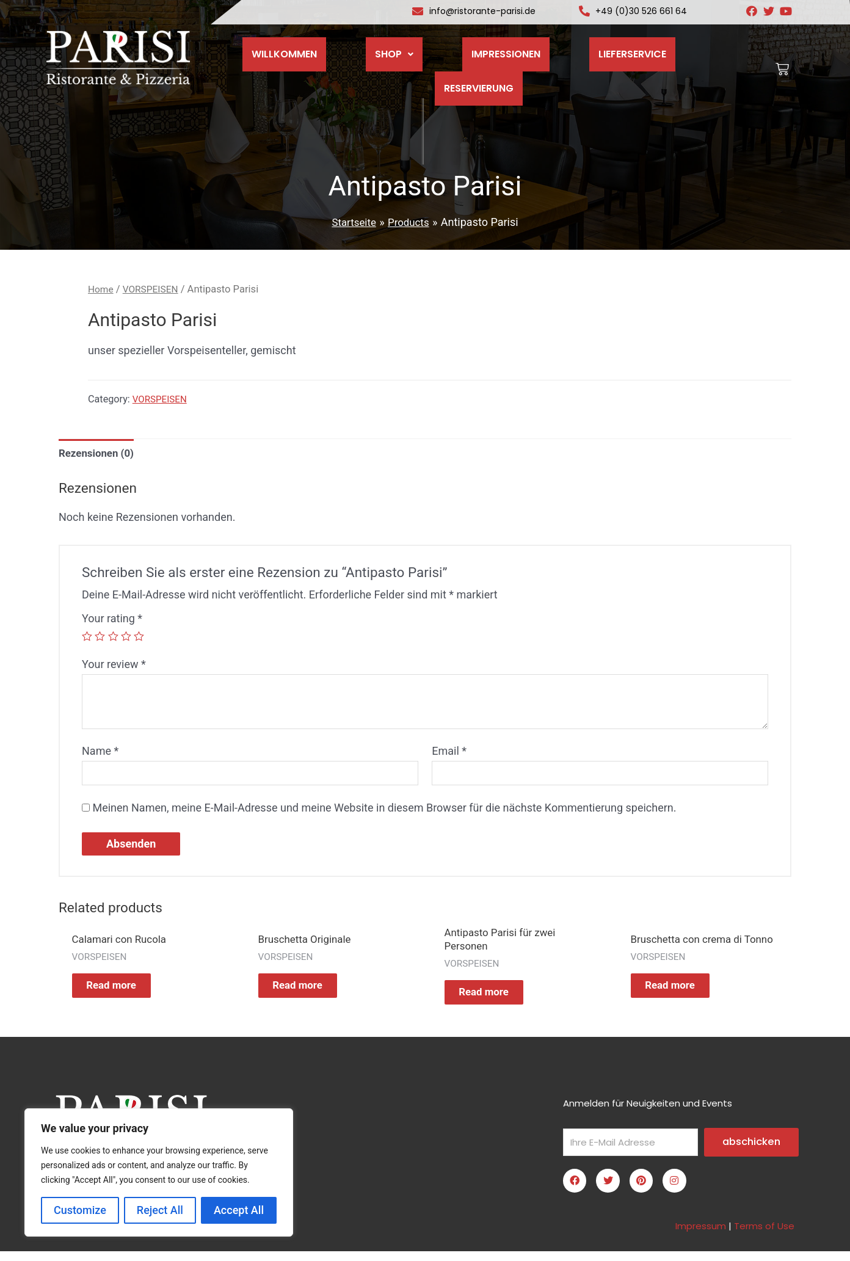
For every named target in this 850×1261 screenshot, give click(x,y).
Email (449, 752)
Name (100, 752)
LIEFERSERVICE (570, 46)
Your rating (112, 620)
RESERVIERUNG (678, 46)
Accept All (239, 1210)
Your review (114, 666)
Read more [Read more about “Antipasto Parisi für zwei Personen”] (495, 1000)
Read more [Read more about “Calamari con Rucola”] (123, 992)
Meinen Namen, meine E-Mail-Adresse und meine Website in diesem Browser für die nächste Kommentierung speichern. (384, 811)
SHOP (368, 46)
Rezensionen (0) (99, 454)
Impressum (700, 1235)
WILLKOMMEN (277, 46)
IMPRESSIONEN (461, 46)
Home (101, 289)
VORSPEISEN (154, 289)
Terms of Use (764, 1235)
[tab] (99, 454)
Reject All (160, 1210)
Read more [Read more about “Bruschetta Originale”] (309, 992)
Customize (80, 1210)
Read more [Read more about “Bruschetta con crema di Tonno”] (681, 1000)
